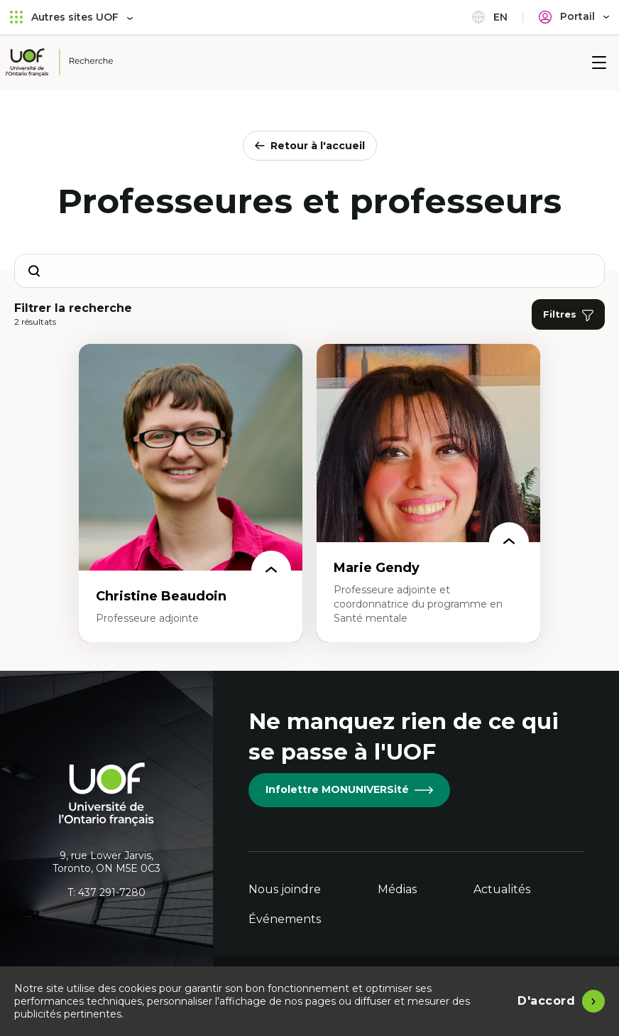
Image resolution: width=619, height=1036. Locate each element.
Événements (284, 919)
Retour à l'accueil (310, 145)
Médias (397, 889)
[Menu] (599, 62)
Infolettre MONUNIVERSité (349, 789)
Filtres (568, 314)
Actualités (501, 889)
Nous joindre (284, 889)
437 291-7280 (112, 892)
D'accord (546, 1001)
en (490, 16)
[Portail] (574, 17)
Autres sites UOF (71, 16)
